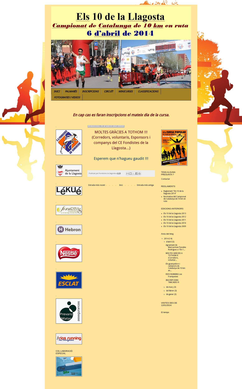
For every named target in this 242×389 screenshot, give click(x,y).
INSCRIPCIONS (90, 91)
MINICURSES (125, 91)
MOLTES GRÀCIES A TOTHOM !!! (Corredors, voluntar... (174, 256)
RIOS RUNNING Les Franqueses (174, 275)
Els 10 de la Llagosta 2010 (175, 223)
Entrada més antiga (145, 185)
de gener (170, 294)
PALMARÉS (71, 91)
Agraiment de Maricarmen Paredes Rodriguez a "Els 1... (176, 247)
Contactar (165, 179)
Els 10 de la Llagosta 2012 (175, 217)
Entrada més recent (96, 185)
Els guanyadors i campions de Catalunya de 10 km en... (175, 267)
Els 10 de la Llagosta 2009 (175, 226)
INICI (57, 91)
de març (170, 287)
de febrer (170, 291)
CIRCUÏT (108, 91)
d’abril (169, 242)
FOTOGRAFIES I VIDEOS (67, 97)
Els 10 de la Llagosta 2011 (175, 220)
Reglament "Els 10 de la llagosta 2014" (174, 192)
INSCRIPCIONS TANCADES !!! (172, 281)
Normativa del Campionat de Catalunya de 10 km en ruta (175, 199)
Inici (121, 185)
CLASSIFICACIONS (148, 91)
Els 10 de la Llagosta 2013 (175, 213)
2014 (166, 239)
